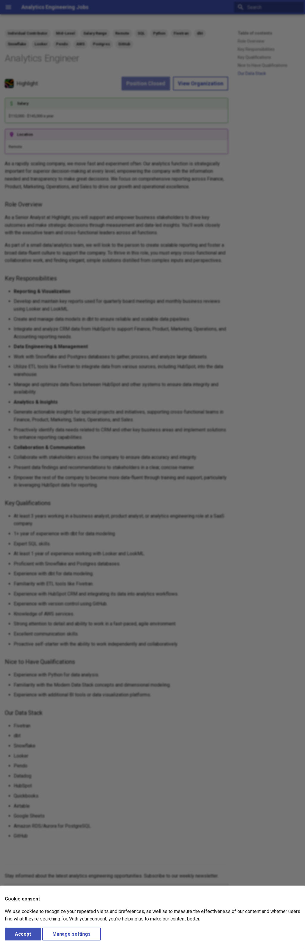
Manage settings (71, 934)
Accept (23, 934)
